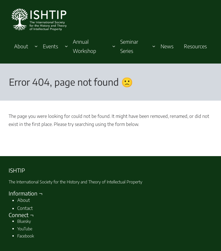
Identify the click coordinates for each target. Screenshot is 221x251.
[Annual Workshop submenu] (113, 46)
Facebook (25, 235)
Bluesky (24, 221)
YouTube (24, 228)
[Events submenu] (66, 46)
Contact (25, 208)
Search (196, 136)
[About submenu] (36, 46)
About (23, 200)
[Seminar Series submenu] (153, 46)
